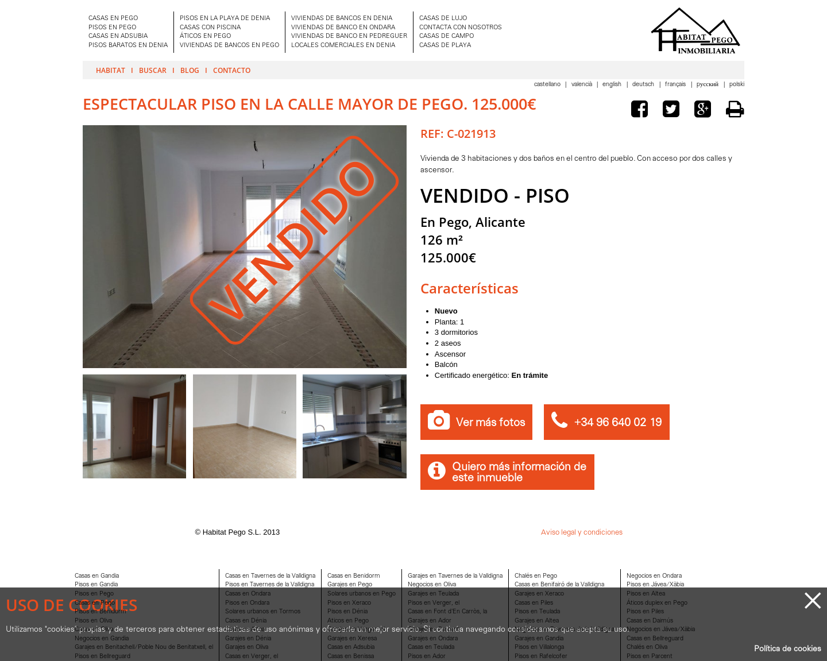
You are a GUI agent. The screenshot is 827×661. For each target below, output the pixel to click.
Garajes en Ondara (433, 639)
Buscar (153, 70)
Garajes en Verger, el (356, 629)
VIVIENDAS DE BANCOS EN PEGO (229, 45)
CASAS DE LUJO (443, 18)
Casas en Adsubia (350, 647)
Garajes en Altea (537, 621)
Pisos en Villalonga (539, 647)
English (612, 84)
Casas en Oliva (94, 629)
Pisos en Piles (645, 612)
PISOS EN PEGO (112, 28)
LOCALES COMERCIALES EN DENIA (343, 45)
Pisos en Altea (646, 594)
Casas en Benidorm (353, 576)
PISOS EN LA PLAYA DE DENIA (225, 18)
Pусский (708, 84)
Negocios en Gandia (102, 639)
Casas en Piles (534, 603)
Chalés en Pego (536, 576)
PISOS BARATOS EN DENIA (128, 45)
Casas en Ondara (247, 594)
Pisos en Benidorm (100, 612)
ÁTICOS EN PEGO (205, 36)
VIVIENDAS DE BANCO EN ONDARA (343, 28)
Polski (736, 84)
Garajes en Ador (429, 621)
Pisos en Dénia (347, 612)
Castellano (548, 84)
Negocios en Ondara (654, 576)
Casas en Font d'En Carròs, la (447, 612)
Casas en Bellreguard (655, 639)
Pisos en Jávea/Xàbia (655, 585)
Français (676, 84)
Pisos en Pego (94, 594)
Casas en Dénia (245, 621)
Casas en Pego (95, 603)
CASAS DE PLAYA (445, 45)
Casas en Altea (245, 629)
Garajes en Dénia (248, 639)
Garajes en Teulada (433, 594)
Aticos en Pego (348, 621)
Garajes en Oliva (246, 647)
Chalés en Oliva (647, 647)
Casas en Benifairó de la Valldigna (559, 585)
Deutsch (644, 84)
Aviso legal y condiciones (582, 532)
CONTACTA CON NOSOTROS (460, 28)
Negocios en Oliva (432, 585)
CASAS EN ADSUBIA (118, 36)
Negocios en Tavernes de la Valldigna (565, 629)
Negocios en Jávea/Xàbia (661, 629)
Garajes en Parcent (433, 629)
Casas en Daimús (650, 621)
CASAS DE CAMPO (446, 36)
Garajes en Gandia (539, 639)
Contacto (231, 70)
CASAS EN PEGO (113, 18)
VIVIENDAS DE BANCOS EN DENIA (341, 18)
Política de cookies (787, 649)
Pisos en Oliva (93, 621)
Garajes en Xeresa (352, 639)
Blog (189, 70)
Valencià (582, 84)
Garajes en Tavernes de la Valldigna (455, 576)
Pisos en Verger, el (433, 603)
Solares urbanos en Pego (361, 594)
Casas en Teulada (431, 647)
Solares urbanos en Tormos (262, 612)
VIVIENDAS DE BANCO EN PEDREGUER (349, 36)
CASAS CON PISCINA (210, 28)
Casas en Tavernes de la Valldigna (270, 576)
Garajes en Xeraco (539, 594)
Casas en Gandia (97, 576)
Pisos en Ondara (247, 603)
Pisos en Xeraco (349, 603)
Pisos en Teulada (537, 612)
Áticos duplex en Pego (657, 603)
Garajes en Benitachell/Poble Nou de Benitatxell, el (144, 647)
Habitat (110, 70)
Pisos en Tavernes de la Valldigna (269, 585)
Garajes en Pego (349, 585)
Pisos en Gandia (96, 585)
